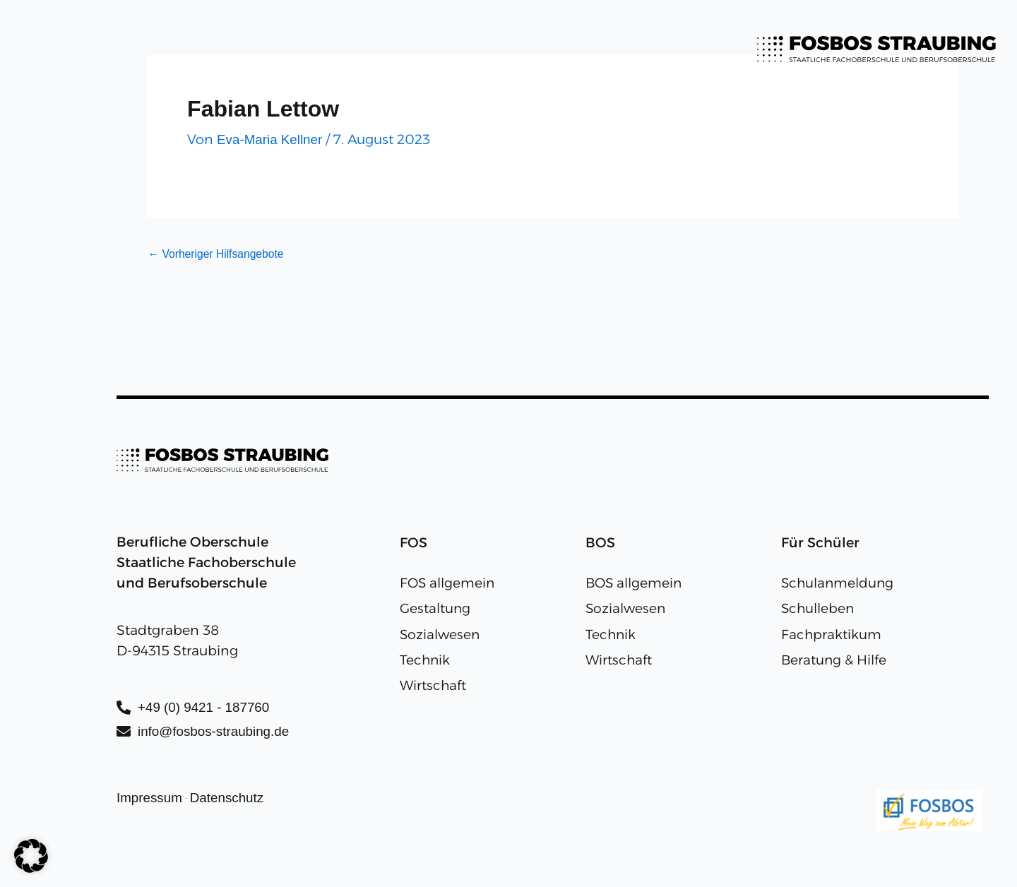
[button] (31, 856)
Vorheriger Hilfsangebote (217, 254)
